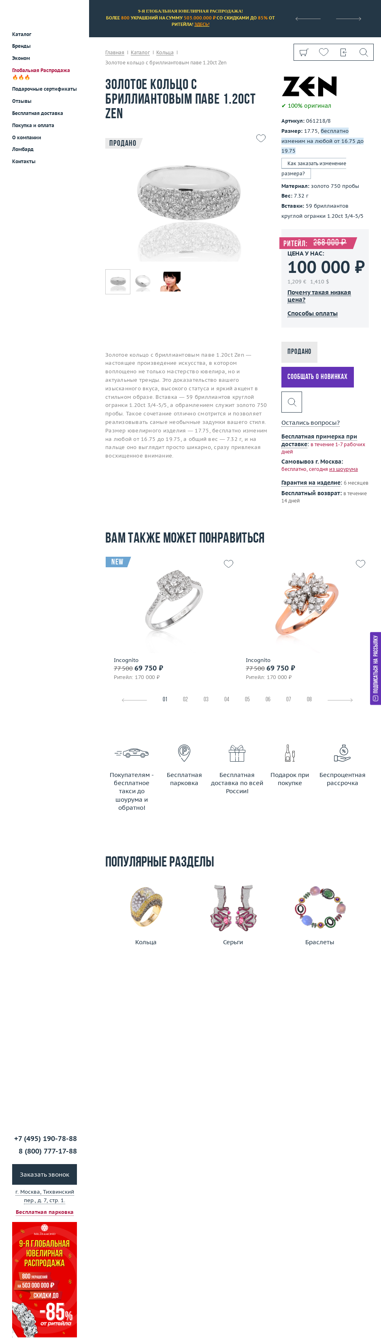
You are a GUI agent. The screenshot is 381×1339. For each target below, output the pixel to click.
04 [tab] (226, 700)
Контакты (24, 161)
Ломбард (23, 149)
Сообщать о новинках (317, 377)
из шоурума (343, 469)
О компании (26, 137)
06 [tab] (268, 700)
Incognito (126, 660)
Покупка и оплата (33, 125)
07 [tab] (288, 700)
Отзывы (22, 101)
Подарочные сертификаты (44, 89)
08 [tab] (309, 700)
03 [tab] (206, 700)
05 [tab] (247, 700)
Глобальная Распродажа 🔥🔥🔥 (41, 73)
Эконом (21, 58)
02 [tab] (185, 700)
